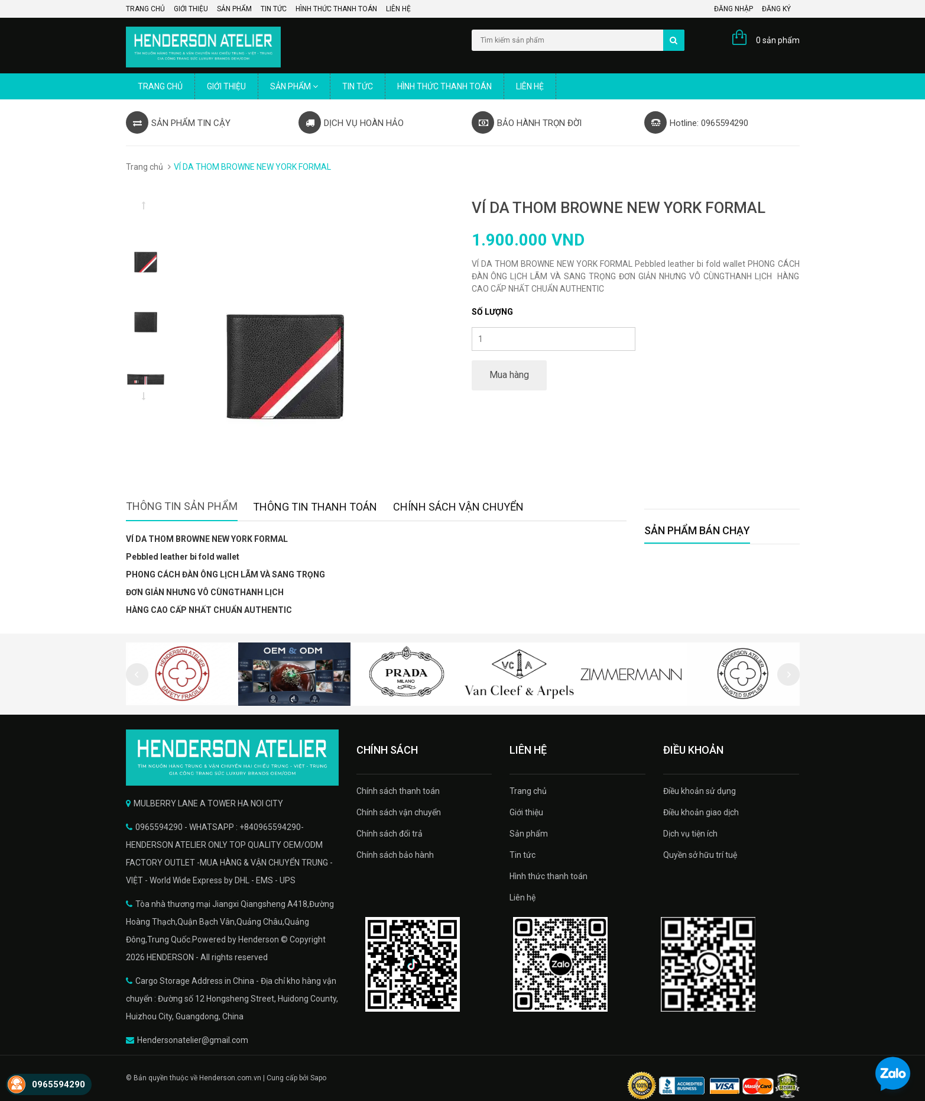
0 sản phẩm (778, 40)
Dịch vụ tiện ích (690, 833)
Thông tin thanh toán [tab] (315, 507)
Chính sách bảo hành (395, 855)
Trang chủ (145, 9)
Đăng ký (776, 9)
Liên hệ (398, 9)
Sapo (318, 1078)
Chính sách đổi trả (389, 833)
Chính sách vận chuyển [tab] (458, 507)
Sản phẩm (234, 9)
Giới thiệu (191, 9)
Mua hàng (509, 374)
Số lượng (492, 312)
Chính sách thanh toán (398, 791)
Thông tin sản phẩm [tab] (182, 506)
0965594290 (58, 1084)
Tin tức (274, 9)
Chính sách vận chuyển (398, 812)
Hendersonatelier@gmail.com (192, 1040)
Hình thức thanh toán (336, 9)
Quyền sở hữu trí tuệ (700, 855)
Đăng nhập (733, 9)
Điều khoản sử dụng (699, 791)
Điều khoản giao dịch (701, 812)
